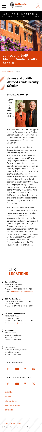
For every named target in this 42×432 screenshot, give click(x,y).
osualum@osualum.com (19, 323)
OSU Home (10, 392)
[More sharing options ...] (27, 95)
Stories (11, 72)
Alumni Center (11, 401)
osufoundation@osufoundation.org (23, 291)
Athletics (9, 396)
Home (4, 72)
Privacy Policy (16, 423)
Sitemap (5, 423)
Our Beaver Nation (13, 405)
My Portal (9, 410)
